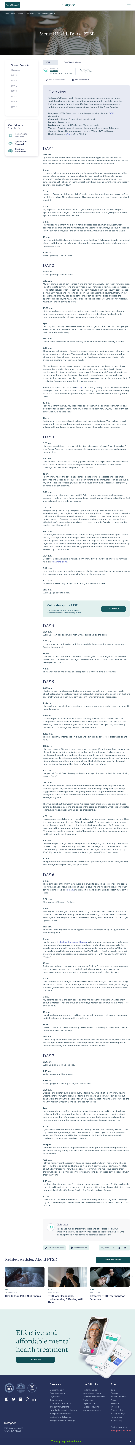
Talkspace (54, 71)
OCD (111, 114)
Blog (113, 1389)
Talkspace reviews (91, 1406)
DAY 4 (14, 91)
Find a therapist (90, 1389)
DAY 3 (14, 86)
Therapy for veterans (59, 1406)
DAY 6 (14, 102)
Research (115, 1403)
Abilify (79, 388)
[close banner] (131, 1442)
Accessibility (116, 1420)
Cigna (69, 134)
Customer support (119, 1427)
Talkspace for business (60, 1413)
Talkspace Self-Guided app (62, 1420)
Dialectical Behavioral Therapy (72, 942)
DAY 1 (14, 76)
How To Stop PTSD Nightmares (24, 1295)
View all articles (113, 1259)
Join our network (118, 1396)
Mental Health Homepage (13, 13)
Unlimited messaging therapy (63, 1410)
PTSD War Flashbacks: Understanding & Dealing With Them (67, 1298)
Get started (112, 609)
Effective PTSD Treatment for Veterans (108, 1297)
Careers (114, 1393)
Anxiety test (88, 1400)
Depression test (90, 1403)
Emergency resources (121, 1430)
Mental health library (92, 1393)
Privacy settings (118, 1413)
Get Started (29, 1359)
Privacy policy (117, 1410)
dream (70, 890)
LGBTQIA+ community (60, 1403)
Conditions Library (33, 13)
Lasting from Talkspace (60, 1417)
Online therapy (57, 1389)
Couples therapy (57, 1393)
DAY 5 (14, 97)
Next (132, 1276)
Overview (15, 70)
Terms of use (116, 1417)
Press (113, 1400)
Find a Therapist (13, 5)
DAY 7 (14, 107)
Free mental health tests (94, 1396)
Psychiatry (55, 1396)
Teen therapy (56, 1400)
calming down (60, 562)
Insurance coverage (92, 1410)
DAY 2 (14, 81)
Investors (115, 1406)
